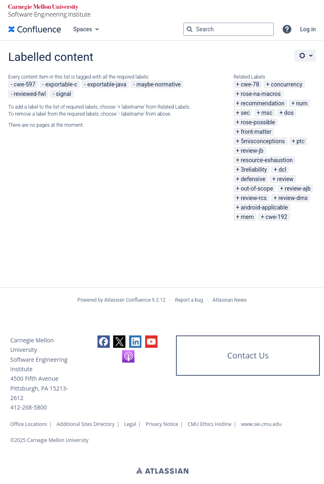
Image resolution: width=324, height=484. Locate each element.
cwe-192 (276, 217)
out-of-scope (257, 188)
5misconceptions (263, 141)
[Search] (189, 29)
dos (289, 112)
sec (245, 112)
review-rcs (253, 198)
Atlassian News (230, 300)
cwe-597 (24, 84)
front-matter (256, 131)
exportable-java (106, 84)
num (302, 103)
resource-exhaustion (267, 160)
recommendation (262, 103)
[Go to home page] (34, 29)
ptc (300, 141)
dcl (282, 169)
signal (63, 94)
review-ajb (298, 188)
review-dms (293, 198)
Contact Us (247, 355)
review (285, 179)
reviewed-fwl (30, 94)
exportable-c (61, 84)
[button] (287, 29)
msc (267, 112)
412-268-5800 (28, 407)
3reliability (254, 169)
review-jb (252, 150)
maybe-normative (159, 84)
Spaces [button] (82, 29)
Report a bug (189, 300)
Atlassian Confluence (127, 300)
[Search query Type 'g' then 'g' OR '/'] (228, 29)
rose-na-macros (260, 94)
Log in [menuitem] (308, 29)
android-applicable (264, 207)
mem (247, 217)
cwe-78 (250, 84)
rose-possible (258, 122)
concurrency (287, 84)
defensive (253, 179)
